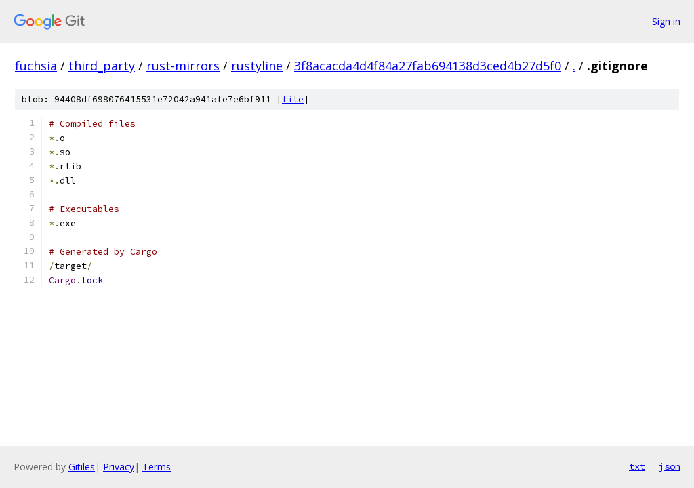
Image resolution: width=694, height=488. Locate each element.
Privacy (118, 466)
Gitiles (81, 466)
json (669, 466)
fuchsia (36, 66)
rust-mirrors (183, 66)
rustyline (257, 66)
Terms (156, 466)
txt (637, 466)
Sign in (666, 21)
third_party (101, 66)
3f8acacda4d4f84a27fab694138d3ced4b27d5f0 (427, 66)
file (293, 99)
